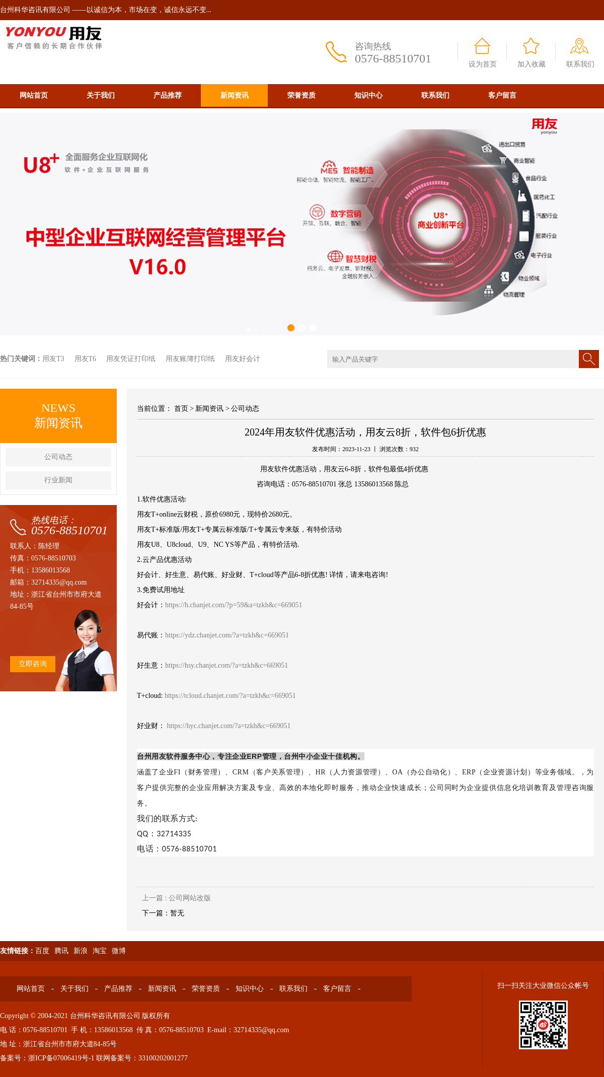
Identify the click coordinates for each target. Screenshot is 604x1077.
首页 (181, 408)
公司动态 (58, 457)
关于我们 (101, 95)
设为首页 (483, 64)
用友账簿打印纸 (190, 359)
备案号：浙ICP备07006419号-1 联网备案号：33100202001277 (94, 1058)
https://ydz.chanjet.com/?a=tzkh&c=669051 (227, 635)
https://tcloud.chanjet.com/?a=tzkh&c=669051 (230, 695)
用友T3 (53, 359)
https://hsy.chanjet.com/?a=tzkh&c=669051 (226, 665)
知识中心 (368, 95)
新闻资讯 (234, 95)
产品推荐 (168, 95)
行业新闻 (58, 480)
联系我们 (580, 64)
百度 (42, 951)
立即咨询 (33, 664)
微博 (119, 951)
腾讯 (61, 951)
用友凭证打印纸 (131, 359)
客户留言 (502, 95)
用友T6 (85, 359)
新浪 (80, 951)
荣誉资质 (301, 95)
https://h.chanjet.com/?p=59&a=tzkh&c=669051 (234, 605)
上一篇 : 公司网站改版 (176, 898)
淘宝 (100, 951)
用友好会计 (242, 359)
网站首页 (34, 95)
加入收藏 (531, 64)
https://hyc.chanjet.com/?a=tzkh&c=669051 (229, 726)
